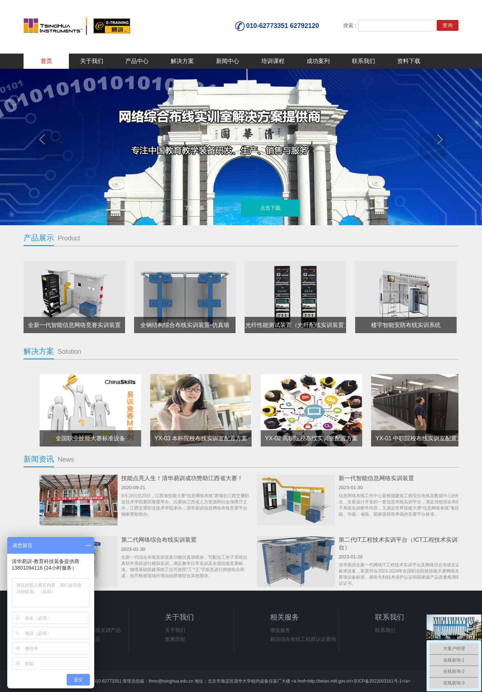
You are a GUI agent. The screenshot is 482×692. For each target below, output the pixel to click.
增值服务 (280, 630)
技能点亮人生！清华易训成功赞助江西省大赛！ (405, 478)
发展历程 (175, 639)
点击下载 (270, 208)
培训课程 (272, 61)
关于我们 (91, 61)
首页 (46, 61)
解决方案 (182, 61)
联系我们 (363, 61)
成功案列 (318, 61)
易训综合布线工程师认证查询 (303, 639)
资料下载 (408, 61)
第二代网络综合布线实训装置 (382, 540)
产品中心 (137, 61)
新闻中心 (227, 61)
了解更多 (194, 208)
